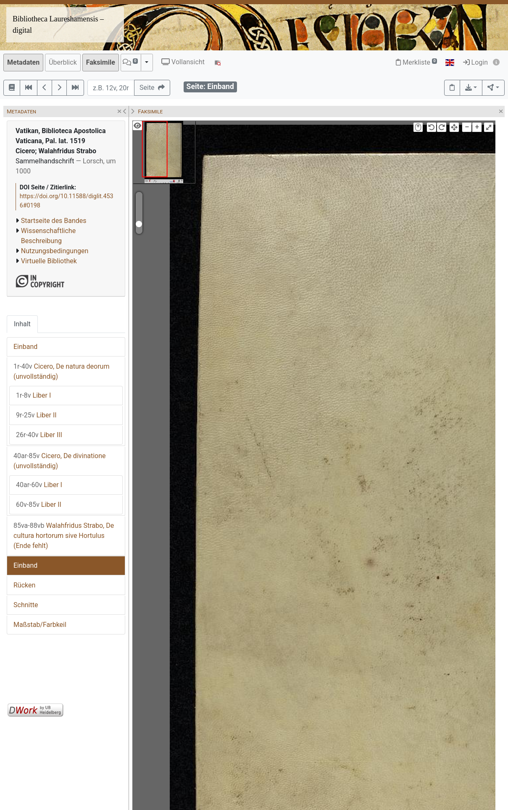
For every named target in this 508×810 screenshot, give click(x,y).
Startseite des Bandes (54, 221)
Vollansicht (183, 62)
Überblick (63, 62)
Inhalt (22, 324)
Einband (25, 347)
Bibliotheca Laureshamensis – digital (58, 24)
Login (475, 62)
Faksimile (100, 62)
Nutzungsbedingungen (54, 251)
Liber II (36, 415)
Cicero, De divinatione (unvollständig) (59, 461)
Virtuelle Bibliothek (49, 261)
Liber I (33, 395)
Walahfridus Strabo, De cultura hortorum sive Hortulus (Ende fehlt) (63, 536)
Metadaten (23, 62)
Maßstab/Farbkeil (39, 625)
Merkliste (416, 62)
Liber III (39, 435)
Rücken (24, 585)
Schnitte (25, 605)
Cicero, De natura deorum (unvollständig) (61, 371)
